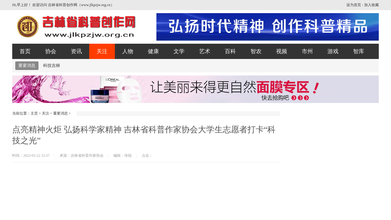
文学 (179, 51)
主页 (34, 113)
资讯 (76, 51)
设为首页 (353, 5)
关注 (102, 51)
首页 (25, 51)
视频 (281, 51)
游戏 (332, 51)
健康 (153, 51)
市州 (307, 51)
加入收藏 (371, 5)
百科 (230, 51)
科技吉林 (51, 65)
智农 (255, 51)
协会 (50, 51)
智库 (358, 51)
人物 (127, 51)
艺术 (204, 51)
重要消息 (26, 65)
